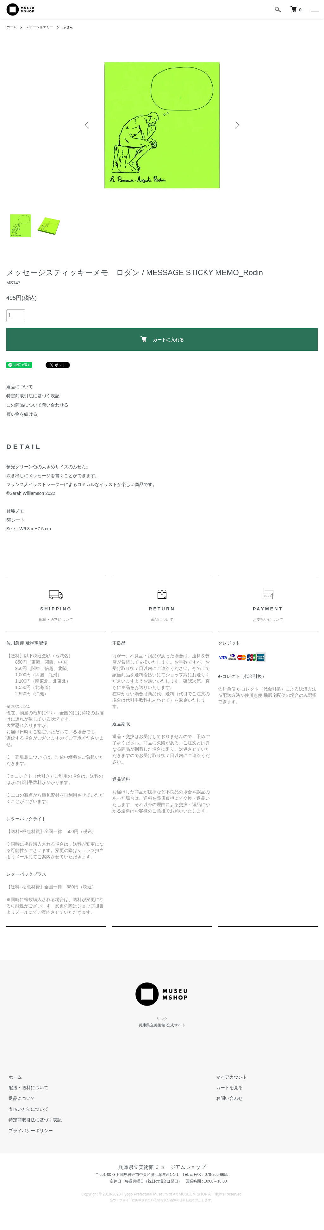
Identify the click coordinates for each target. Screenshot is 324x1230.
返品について (19, 386)
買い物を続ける (21, 414)
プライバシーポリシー (28, 1130)
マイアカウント (229, 1076)
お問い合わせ (227, 1098)
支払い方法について (26, 1109)
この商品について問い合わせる (37, 404)
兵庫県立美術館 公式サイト (162, 1025)
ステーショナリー (42, 27)
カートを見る (227, 1087)
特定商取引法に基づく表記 (32, 395)
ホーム (12, 27)
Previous (87, 125)
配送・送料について (26, 1087)
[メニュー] (314, 9)
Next (236, 125)
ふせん (72, 27)
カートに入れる (162, 339)
